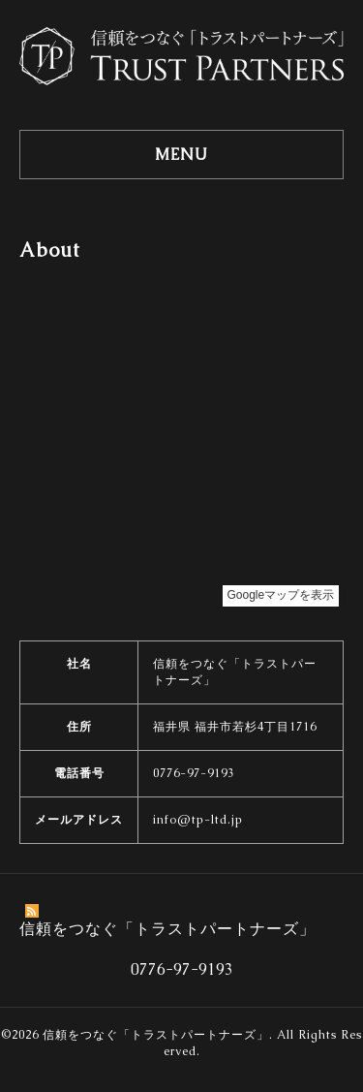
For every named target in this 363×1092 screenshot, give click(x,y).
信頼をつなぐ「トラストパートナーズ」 (156, 1035)
